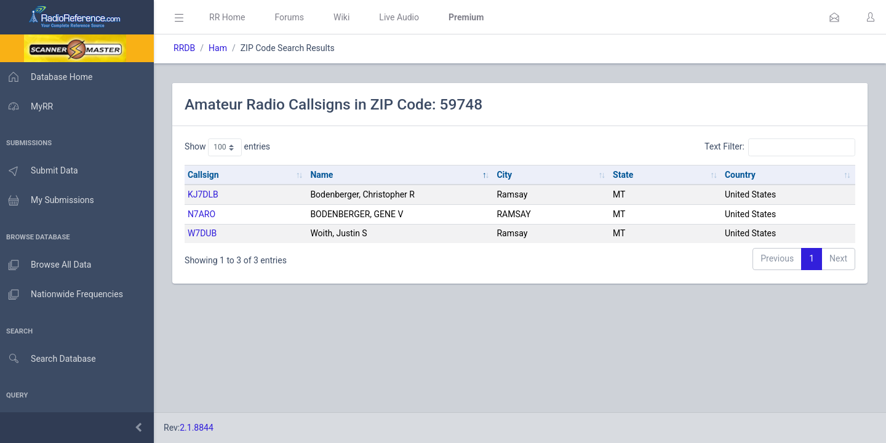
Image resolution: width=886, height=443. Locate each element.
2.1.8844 (200, 428)
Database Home (48, 76)
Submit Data (41, 171)
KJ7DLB (206, 194)
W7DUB (205, 233)
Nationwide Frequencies (63, 294)
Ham (221, 48)
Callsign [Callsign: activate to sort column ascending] (207, 175)
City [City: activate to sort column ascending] (506, 175)
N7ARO (205, 214)
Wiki (345, 17)
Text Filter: (779, 147)
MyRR (28, 106)
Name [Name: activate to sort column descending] (324, 175)
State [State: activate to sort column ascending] (624, 175)
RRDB (188, 48)
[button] (834, 17)
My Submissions (49, 200)
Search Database (50, 359)
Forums (293, 17)
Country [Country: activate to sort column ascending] (740, 175)
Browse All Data (47, 265)
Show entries (231, 147)
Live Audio (403, 17)
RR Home (231, 17)
